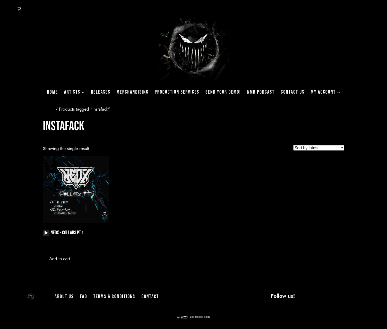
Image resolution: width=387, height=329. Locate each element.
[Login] (6, 9)
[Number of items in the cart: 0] (18, 8)
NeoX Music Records (200, 317)
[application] (46, 233)
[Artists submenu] (83, 92)
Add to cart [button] (59, 259)
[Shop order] (318, 148)
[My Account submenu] (338, 92)
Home (48, 109)
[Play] (46, 233)
